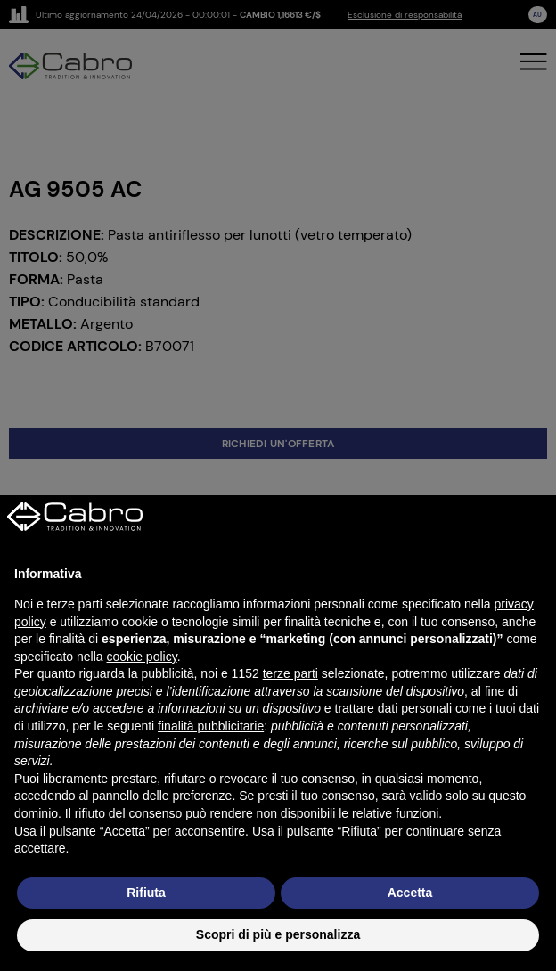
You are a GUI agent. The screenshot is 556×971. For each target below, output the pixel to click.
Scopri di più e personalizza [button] (278, 934)
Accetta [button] (410, 892)
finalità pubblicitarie (211, 726)
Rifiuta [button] (146, 892)
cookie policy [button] (142, 656)
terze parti (290, 673)
